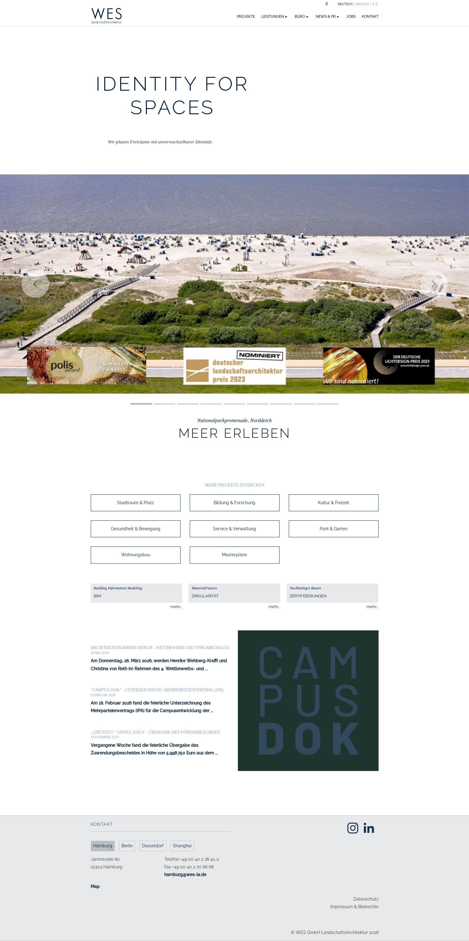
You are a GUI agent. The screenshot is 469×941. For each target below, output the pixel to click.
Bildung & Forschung (234, 502)
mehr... (176, 606)
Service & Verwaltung (234, 528)
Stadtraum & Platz (135, 502)
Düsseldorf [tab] (153, 845)
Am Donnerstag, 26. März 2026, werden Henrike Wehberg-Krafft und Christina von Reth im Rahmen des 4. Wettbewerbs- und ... (161, 658)
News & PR (326, 16)
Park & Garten (333, 528)
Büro (300, 16)
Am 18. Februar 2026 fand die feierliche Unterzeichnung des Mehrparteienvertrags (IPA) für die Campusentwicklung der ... (161, 700)
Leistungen (272, 16)
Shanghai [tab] (182, 845)
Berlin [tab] (127, 845)
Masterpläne (234, 554)
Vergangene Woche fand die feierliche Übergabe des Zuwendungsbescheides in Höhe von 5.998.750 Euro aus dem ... (161, 743)
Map (95, 886)
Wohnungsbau (135, 554)
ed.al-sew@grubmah (185, 874)
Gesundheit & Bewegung (135, 528)
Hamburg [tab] (102, 845)
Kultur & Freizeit (333, 502)
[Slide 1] (141, 404)
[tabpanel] (161, 873)
